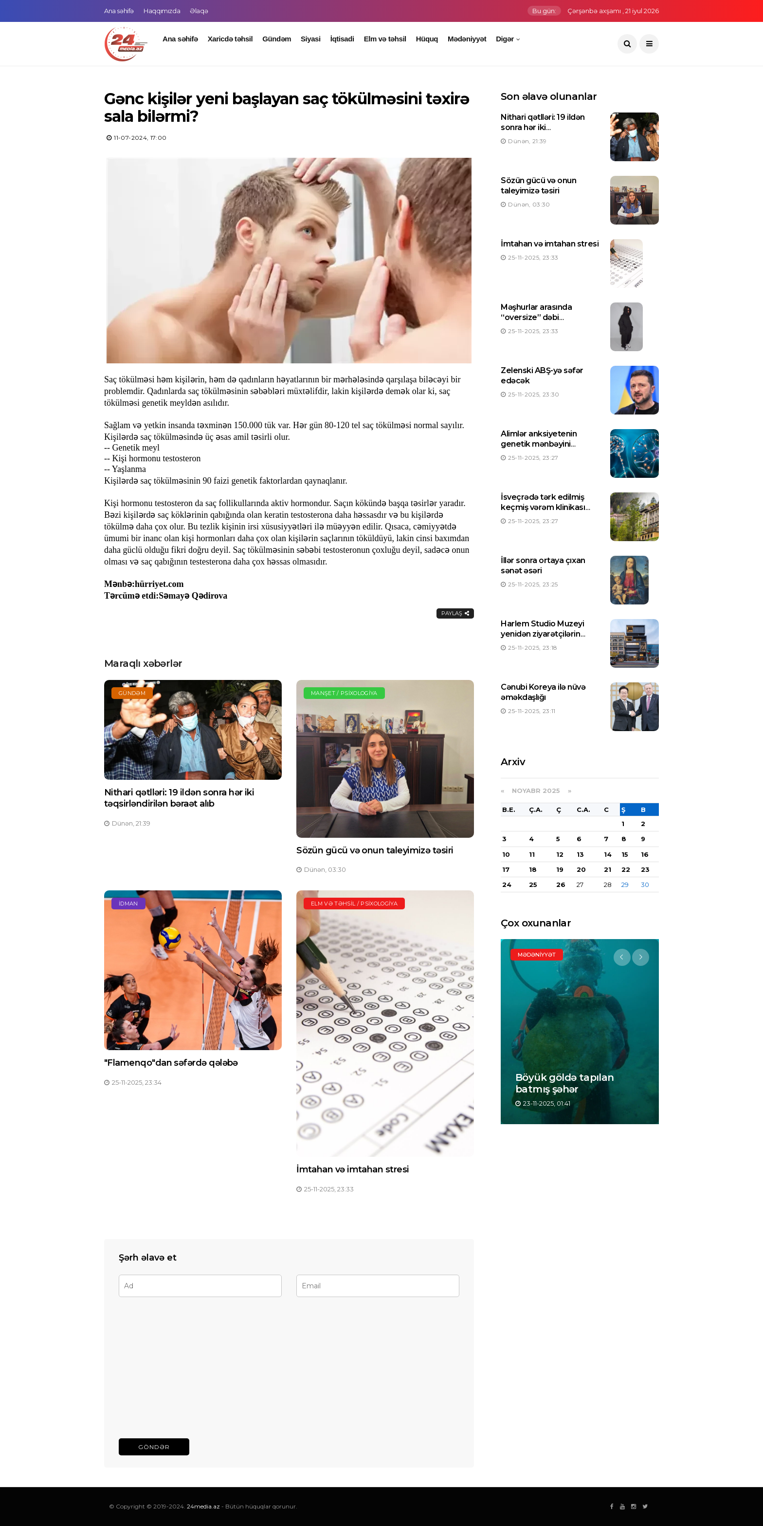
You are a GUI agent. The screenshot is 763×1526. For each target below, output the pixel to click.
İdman (128, 903)
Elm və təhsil (385, 39)
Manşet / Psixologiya (344, 693)
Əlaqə (199, 11)
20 (581, 869)
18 (533, 869)
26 (560, 884)
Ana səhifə (119, 11)
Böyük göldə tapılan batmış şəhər (564, 1083)
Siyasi (311, 39)
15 (624, 854)
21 (607, 869)
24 (506, 884)
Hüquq (427, 39)
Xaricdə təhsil (230, 39)
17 (505, 869)
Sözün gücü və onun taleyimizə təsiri (375, 850)
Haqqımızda (162, 11)
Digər (505, 39)
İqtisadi (342, 39)
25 (533, 884)
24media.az (203, 1506)
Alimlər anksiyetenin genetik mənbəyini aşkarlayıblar (539, 444)
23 (645, 869)
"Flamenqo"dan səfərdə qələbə (171, 1062)
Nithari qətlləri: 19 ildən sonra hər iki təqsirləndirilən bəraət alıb (179, 798)
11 (532, 854)
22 (625, 869)
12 (559, 854)
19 (559, 869)
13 (580, 854)
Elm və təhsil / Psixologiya (354, 903)
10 (506, 854)
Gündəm (276, 39)
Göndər (154, 1447)
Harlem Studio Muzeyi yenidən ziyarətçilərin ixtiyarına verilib (542, 634)
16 (645, 854)
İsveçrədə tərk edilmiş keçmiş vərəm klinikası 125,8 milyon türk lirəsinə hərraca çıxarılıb (546, 512)
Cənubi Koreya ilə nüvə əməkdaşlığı (543, 692)
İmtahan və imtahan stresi (352, 1169)
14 (608, 854)
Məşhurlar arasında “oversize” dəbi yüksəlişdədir (536, 317)
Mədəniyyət (467, 39)
